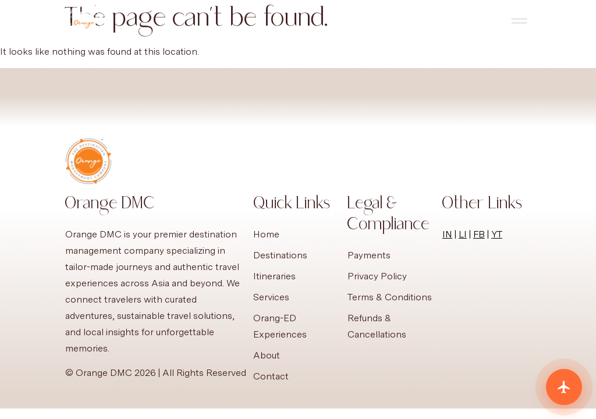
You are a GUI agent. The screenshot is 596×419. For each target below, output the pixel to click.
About (266, 355)
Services (271, 297)
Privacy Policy (377, 276)
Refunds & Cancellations (376, 326)
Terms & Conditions (389, 297)
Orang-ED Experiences (280, 326)
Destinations (280, 255)
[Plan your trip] (564, 387)
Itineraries (274, 276)
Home (266, 234)
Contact (271, 376)
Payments (369, 255)
